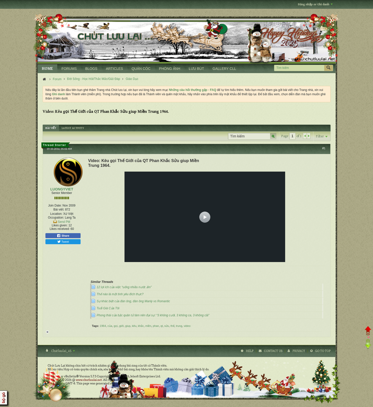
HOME (47, 68)
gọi (116, 325)
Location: (56, 214)
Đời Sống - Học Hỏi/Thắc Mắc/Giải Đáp (93, 79)
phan (156, 325)
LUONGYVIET (61, 189)
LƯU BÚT (196, 69)
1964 (103, 325)
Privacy (298, 351)
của (109, 325)
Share (63, 236)
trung (179, 325)
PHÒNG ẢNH (169, 69)
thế (172, 325)
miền (148, 325)
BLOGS (91, 69)
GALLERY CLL (224, 69)
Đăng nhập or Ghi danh (315, 4)
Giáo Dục (132, 79)
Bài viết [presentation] (50, 128)
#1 (323, 148)
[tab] (51, 128)
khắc (141, 325)
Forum (57, 79)
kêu (134, 325)
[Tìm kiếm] (299, 68)
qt (161, 325)
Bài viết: (58, 209)
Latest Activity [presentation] (73, 128)
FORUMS (69, 69)
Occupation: (56, 217)
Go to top (323, 351)
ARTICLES (114, 69)
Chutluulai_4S (62, 351)
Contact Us (273, 351)
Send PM (64, 222)
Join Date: (55, 205)
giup (128, 325)
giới (121, 325)
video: (187, 325)
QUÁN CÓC (141, 69)
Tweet (63, 241)
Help (250, 351)
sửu (166, 325)
